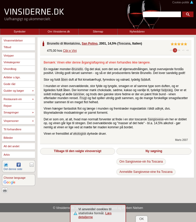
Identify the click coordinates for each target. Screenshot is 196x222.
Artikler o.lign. (12, 77)
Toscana (124, 43)
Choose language (15, 177)
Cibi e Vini (70, 50)
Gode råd (9, 84)
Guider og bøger (14, 90)
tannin (77, 94)
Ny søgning (153, 151)
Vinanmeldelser (13, 40)
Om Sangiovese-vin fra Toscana (141, 161)
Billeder (8, 137)
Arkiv (7, 154)
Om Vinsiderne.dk (59, 31)
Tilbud (7, 47)
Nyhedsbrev (137, 31)
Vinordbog (10, 68)
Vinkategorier (12, 62)
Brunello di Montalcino (63, 43)
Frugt (83, 98)
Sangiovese (156, 119)
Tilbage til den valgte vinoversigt (77, 151)
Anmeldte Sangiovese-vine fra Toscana (146, 172)
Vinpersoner (11, 120)
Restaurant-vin (13, 99)
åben (64, 79)
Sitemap (98, 31)
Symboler (20, 31)
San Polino (89, 43)
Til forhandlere (12, 129)
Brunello (77, 69)
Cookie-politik (182, 2)
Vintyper (9, 55)
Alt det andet (11, 146)
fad (143, 79)
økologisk (79, 133)
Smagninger (11, 112)
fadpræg (167, 90)
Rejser (8, 105)
